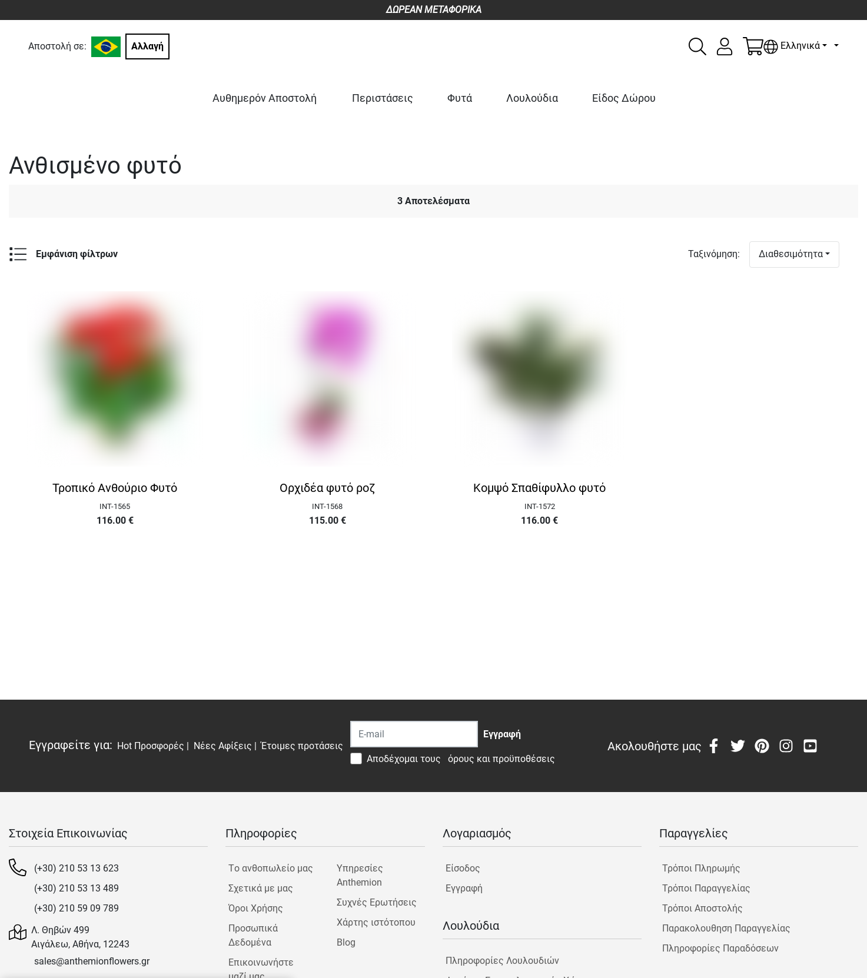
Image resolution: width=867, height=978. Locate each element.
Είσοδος (463, 868)
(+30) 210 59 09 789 (76, 908)
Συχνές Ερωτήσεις (377, 902)
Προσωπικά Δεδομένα (253, 935)
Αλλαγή (147, 46)
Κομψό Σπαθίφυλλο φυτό (539, 488)
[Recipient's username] (414, 734)
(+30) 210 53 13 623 (76, 868)
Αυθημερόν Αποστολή (264, 98)
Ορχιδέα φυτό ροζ (327, 488)
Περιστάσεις (382, 98)
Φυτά (459, 98)
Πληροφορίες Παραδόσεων (720, 948)
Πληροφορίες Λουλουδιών (502, 960)
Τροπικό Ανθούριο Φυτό (114, 488)
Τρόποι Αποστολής (702, 908)
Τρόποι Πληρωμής (701, 868)
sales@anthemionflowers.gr (92, 961)
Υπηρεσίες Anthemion (360, 875)
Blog (346, 942)
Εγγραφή (464, 888)
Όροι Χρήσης (255, 908)
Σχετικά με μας (260, 888)
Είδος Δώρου (624, 98)
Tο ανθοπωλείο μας (270, 868)
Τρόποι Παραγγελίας (706, 888)
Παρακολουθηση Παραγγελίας (726, 928)
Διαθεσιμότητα (791, 254)
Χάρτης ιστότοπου (376, 922)
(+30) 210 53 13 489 (76, 888)
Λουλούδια (532, 98)
